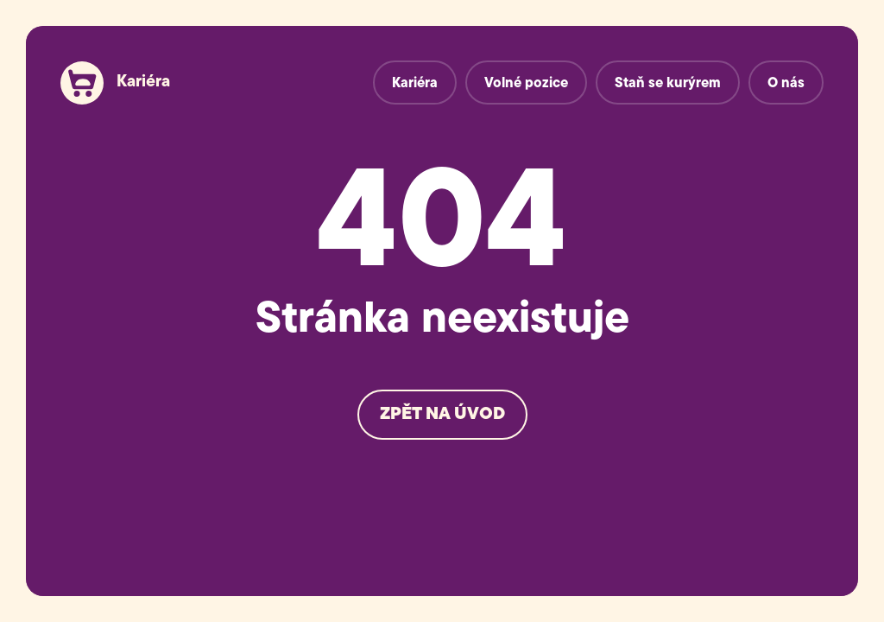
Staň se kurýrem (668, 84)
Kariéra (143, 82)
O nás (786, 84)
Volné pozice (526, 84)
